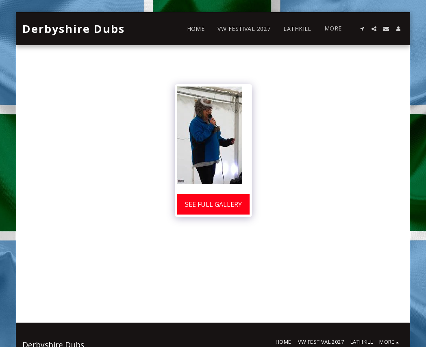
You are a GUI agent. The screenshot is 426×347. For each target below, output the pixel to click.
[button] (361, 29)
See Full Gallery (213, 204)
